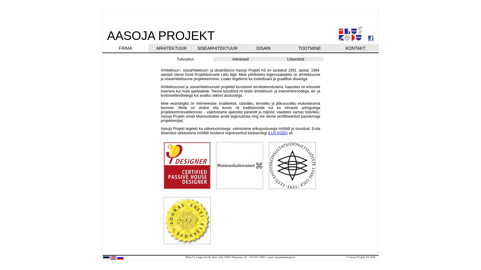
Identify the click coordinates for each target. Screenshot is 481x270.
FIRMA (125, 48)
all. (291, 133)
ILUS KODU (278, 133)
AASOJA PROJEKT (161, 35)
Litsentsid (295, 59)
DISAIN (263, 48)
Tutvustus (185, 59)
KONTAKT (355, 48)
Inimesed (241, 59)
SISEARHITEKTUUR (217, 48)
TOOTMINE (309, 48)
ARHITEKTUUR (171, 48)
